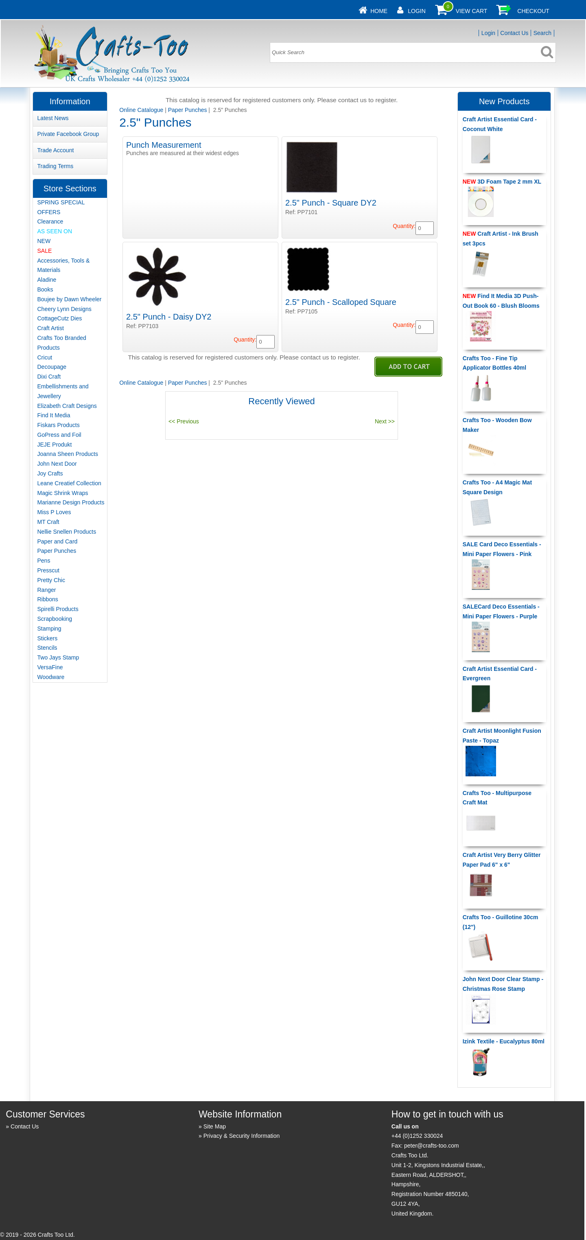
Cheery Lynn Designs (64, 309)
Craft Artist (50, 328)
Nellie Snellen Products (66, 531)
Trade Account (55, 150)
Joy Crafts (50, 473)
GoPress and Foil (59, 435)
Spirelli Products (58, 609)
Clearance (50, 221)
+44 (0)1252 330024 (417, 1136)
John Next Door (57, 463)
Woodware (51, 677)
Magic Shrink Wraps (62, 493)
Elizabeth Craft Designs (67, 406)
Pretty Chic (51, 580)
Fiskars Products (58, 425)
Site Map (214, 1126)
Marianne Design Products (71, 502)
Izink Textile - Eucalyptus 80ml (503, 1041)
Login (417, 11)
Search (542, 33)
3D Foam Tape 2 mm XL (502, 181)
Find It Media (53, 415)
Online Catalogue (141, 110)
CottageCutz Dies (59, 318)
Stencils (47, 647)
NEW (44, 241)
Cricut (44, 357)
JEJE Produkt (54, 444)
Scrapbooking (54, 619)
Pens (43, 560)
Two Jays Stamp (58, 657)
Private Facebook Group (68, 134)
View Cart (472, 11)
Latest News (53, 118)
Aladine (47, 279)
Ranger (46, 590)
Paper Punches (187, 110)
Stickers (47, 638)
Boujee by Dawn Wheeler (69, 299)
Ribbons (47, 599)
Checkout (533, 11)
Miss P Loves (54, 512)
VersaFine (50, 667)
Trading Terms (55, 166)
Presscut (48, 570)
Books (45, 289)
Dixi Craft (49, 376)
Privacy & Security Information (241, 1136)
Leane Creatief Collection (69, 483)
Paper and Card (57, 541)
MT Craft (48, 522)
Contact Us (514, 33)
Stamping (49, 628)
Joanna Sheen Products (67, 454)
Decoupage (52, 367)
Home (378, 11)
